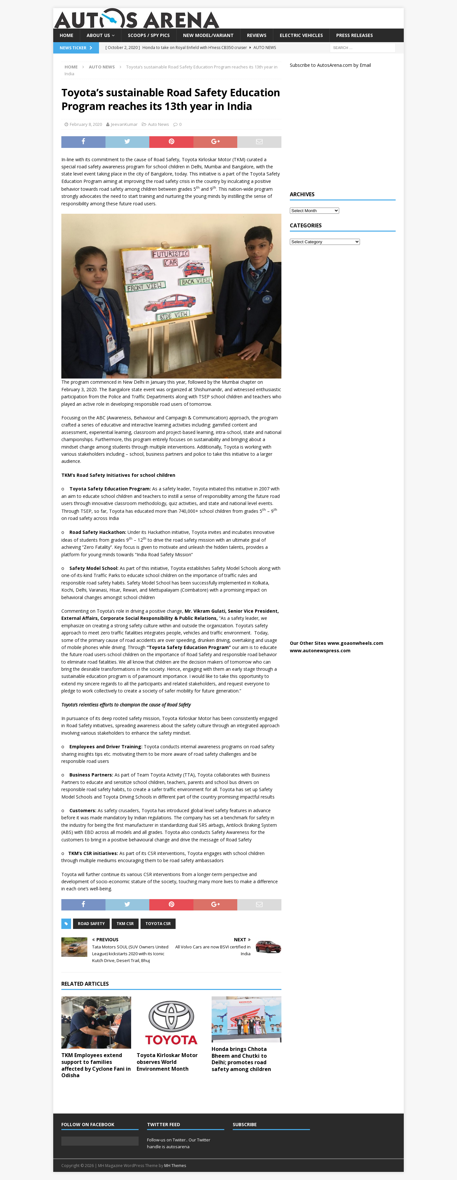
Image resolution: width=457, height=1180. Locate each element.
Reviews (256, 35)
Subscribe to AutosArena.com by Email (330, 65)
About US (98, 35)
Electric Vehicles (301, 35)
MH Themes (175, 1165)
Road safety (91, 923)
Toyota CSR (158, 923)
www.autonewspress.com (320, 650)
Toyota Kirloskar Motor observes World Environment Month (167, 1062)
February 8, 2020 (86, 124)
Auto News (158, 124)
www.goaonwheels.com (355, 643)
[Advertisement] (338, 132)
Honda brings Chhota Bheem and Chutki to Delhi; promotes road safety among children (241, 1059)
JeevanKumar (124, 124)
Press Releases (354, 35)
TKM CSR (125, 923)
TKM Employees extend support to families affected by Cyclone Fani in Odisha (96, 1065)
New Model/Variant (208, 35)
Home (66, 35)
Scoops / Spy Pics (149, 35)
